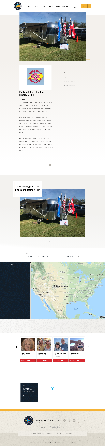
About (51, 6)
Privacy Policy (59, 433)
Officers (66, 78)
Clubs (37, 6)
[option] (28, 349)
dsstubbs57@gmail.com (30, 397)
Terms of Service (68, 433)
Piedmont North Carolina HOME (68, 73)
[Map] (68, 290)
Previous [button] (16, 347)
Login (83, 6)
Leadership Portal (41, 420)
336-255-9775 (27, 399)
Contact (52, 420)
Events (30, 6)
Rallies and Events (69, 81)
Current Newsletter (69, 85)
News (44, 6)
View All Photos (50, 242)
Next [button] (88, 347)
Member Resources (62, 6)
